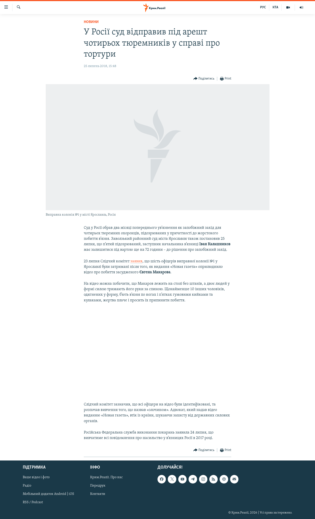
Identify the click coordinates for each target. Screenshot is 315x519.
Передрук (97, 486)
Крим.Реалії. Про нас (106, 477)
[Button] (204, 79)
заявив (136, 261)
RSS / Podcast (33, 502)
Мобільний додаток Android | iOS (48, 494)
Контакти (97, 494)
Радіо (27, 486)
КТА (275, 7)
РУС (263, 7)
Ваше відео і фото (36, 477)
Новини (91, 22)
